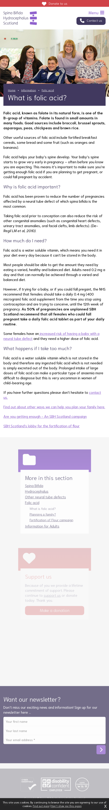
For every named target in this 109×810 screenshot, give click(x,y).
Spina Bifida (34, 487)
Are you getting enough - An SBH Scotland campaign (45, 416)
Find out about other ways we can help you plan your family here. (54, 406)
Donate (58, 3)
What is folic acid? (43, 511)
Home (11, 90)
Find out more (41, 806)
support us (52, 597)
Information (28, 90)
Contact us (94, 20)
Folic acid (48, 90)
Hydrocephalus (36, 493)
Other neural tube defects (45, 499)
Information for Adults (42, 528)
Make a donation (54, 612)
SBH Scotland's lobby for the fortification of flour (41, 425)
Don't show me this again (66, 806)
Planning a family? (43, 516)
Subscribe (101, 752)
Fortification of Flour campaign (51, 522)
